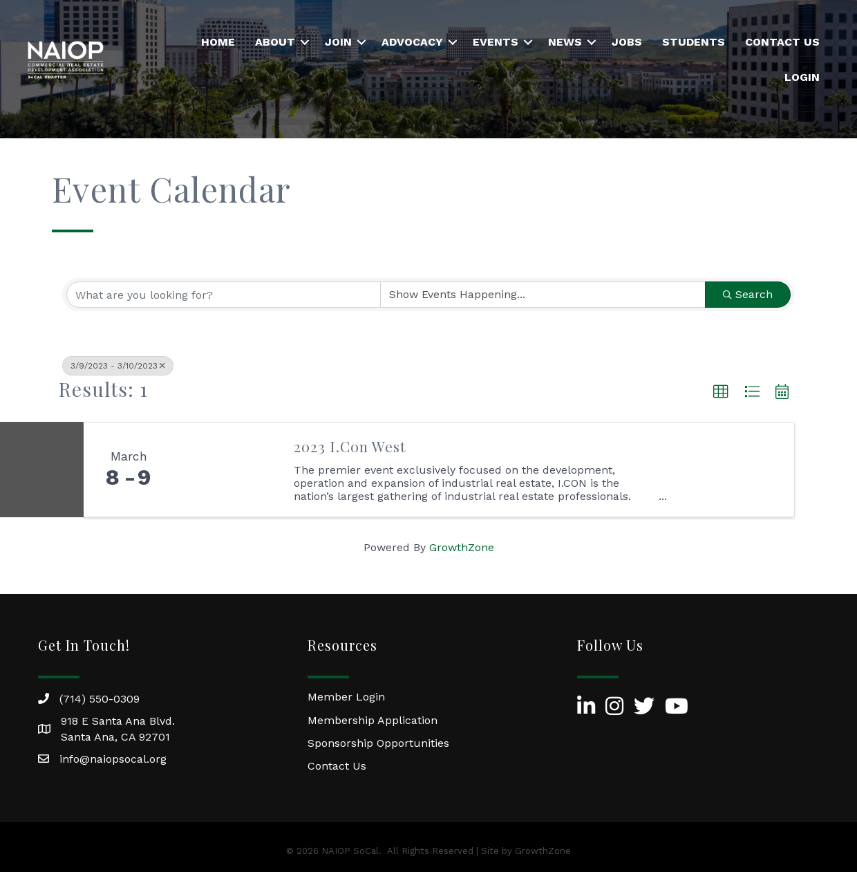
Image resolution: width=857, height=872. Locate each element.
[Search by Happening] (543, 294)
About (275, 41)
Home (218, 41)
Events (495, 41)
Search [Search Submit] (748, 294)
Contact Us (782, 41)
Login (802, 77)
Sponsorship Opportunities (378, 743)
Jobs (627, 41)
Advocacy (412, 41)
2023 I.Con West (350, 446)
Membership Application (372, 720)
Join (338, 41)
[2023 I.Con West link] (226, 469)
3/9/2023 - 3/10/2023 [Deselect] (117, 366)
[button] (721, 392)
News (565, 41)
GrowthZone (461, 547)
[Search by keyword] (223, 294)
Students (693, 41)
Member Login (346, 696)
